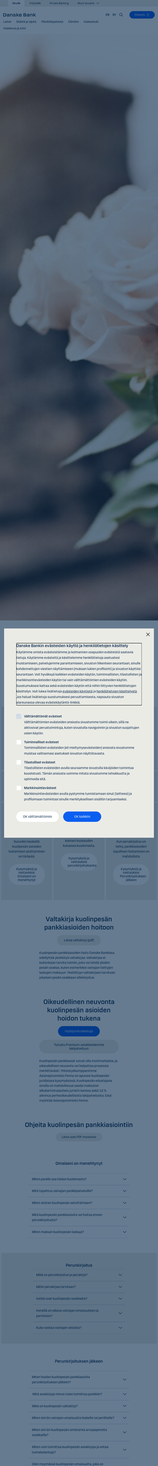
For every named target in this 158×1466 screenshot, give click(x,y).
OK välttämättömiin (37, 817)
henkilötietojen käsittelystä (116, 691)
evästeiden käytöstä (78, 691)
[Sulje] (148, 634)
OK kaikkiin (82, 817)
